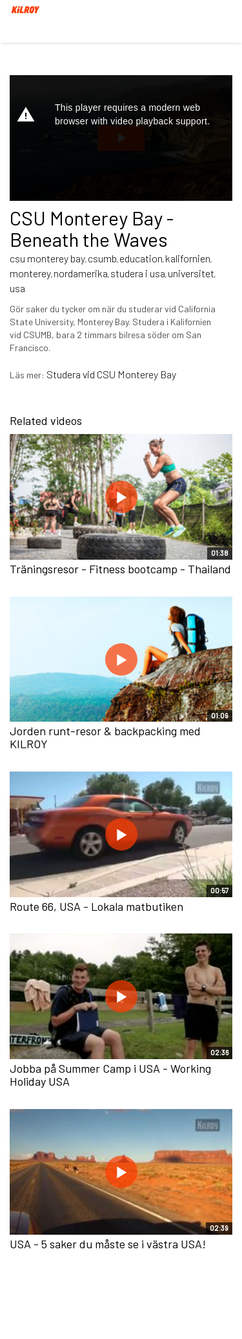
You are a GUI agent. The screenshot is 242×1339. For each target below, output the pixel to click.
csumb (102, 258)
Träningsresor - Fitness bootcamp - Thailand (120, 569)
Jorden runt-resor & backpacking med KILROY (105, 737)
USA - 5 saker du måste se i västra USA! (108, 1244)
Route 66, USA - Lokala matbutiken (96, 906)
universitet (191, 273)
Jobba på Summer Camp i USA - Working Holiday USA (110, 1074)
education (141, 258)
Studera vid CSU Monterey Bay (111, 374)
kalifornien (187, 258)
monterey (30, 273)
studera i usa (137, 273)
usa (17, 288)
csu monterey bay (47, 258)
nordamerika (81, 273)
